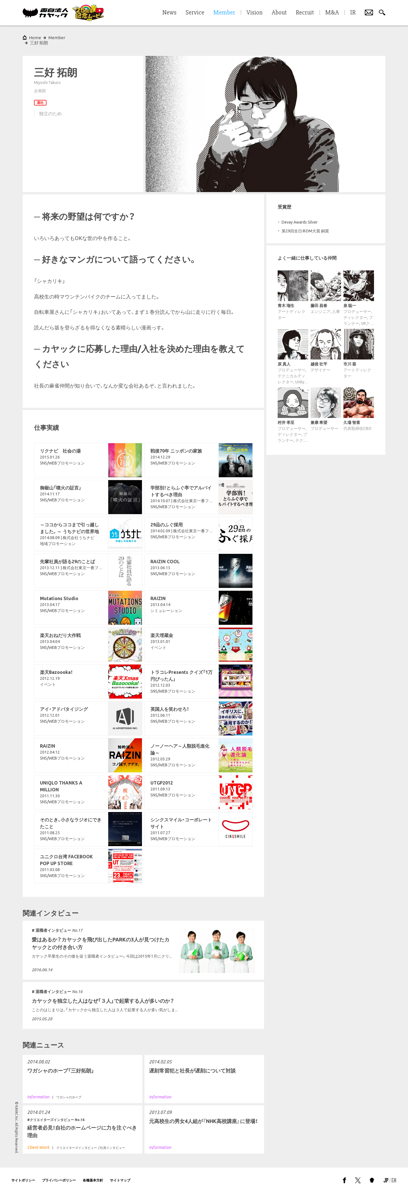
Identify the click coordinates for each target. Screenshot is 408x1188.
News (169, 13)
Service (195, 13)
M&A (332, 13)
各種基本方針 (93, 1175)
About (279, 13)
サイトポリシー (23, 1175)
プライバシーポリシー (59, 1175)
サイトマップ (120, 1175)
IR (353, 13)
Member (56, 37)
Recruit (305, 13)
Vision (254, 13)
